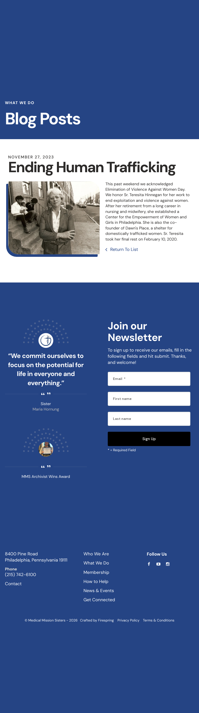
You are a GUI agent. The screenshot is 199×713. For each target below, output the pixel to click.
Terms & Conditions (158, 620)
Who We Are (96, 554)
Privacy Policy (129, 620)
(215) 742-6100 (20, 575)
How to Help (95, 581)
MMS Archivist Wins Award (46, 476)
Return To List (123, 249)
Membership (96, 572)
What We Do (96, 563)
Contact (13, 584)
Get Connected (99, 600)
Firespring (106, 620)
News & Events (98, 591)
